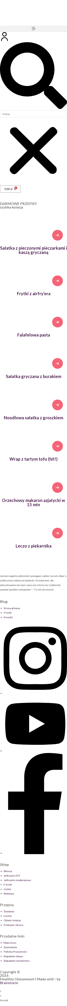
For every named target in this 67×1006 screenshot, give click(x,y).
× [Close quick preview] (0, 991)
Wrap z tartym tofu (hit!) (33, 459)
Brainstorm (9, 983)
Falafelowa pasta (33, 334)
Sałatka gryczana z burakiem (33, 376)
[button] (33, 29)
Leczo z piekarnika (33, 545)
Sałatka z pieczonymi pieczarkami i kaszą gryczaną (33, 250)
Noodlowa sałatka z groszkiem (33, 417)
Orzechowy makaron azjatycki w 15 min (33, 502)
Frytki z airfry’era (33, 293)
